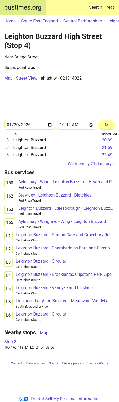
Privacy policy (71, 364)
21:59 (107, 147)
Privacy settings (97, 364)
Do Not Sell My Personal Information (59, 398)
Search (96, 5)
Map (110, 7)
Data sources (35, 364)
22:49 (107, 154)
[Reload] (106, 125)
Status (53, 364)
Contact (16, 364)
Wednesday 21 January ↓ (91, 163)
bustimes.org (22, 7)
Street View (26, 78)
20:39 (107, 140)
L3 (6, 140)
